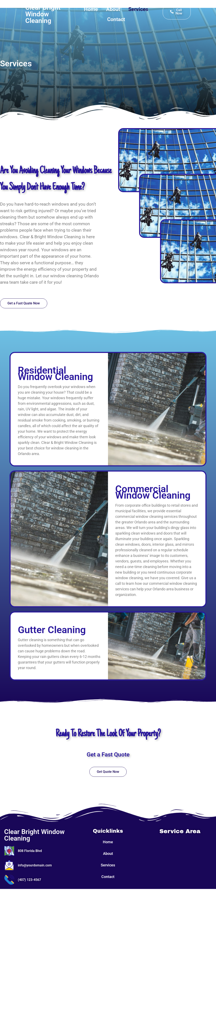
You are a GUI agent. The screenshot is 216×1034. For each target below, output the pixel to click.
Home (91, 9)
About (113, 9)
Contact (116, 19)
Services (138, 9)
